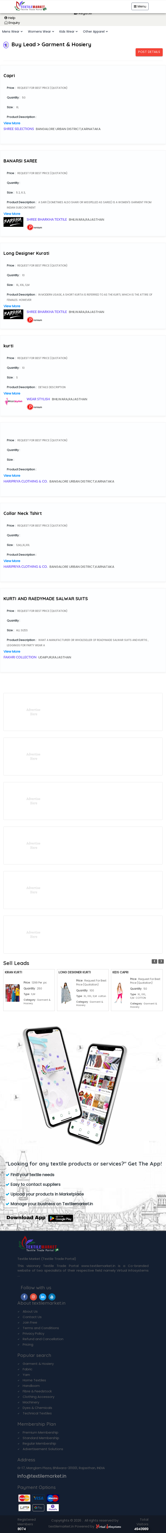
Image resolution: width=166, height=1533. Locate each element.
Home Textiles (34, 1380)
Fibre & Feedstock (37, 1391)
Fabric (27, 1369)
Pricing (28, 1344)
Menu (140, 6)
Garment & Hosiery (38, 1363)
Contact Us (32, 1317)
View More (12, 123)
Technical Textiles (37, 1413)
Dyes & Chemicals (37, 1407)
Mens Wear (10, 31)
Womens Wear (39, 31)
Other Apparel (94, 31)
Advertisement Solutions (43, 1449)
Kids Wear (66, 31)
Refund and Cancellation (43, 1339)
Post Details (149, 52)
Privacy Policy (33, 1333)
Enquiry (14, 22)
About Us (30, 1311)
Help (11, 17)
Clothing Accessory (38, 1396)
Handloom (31, 1385)
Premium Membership (40, 1432)
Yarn (26, 1374)
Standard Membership (41, 1438)
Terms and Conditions (41, 1328)
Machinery (31, 1402)
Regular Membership (39, 1443)
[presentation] (154, 961)
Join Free (30, 1322)
